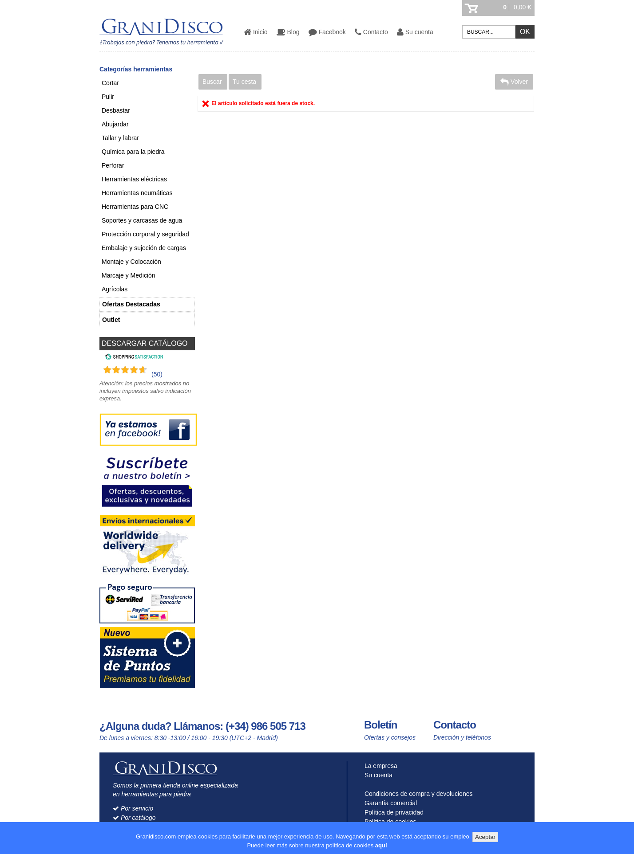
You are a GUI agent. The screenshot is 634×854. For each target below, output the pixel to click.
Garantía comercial (389, 803)
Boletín (380, 725)
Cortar (110, 82)
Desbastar (116, 110)
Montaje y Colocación (131, 261)
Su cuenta (415, 31)
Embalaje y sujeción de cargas (144, 247)
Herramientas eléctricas (134, 179)
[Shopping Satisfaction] (133, 357)
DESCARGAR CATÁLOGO (145, 343)
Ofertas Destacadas (131, 304)
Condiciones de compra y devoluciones (416, 793)
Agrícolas (114, 289)
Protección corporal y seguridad (145, 234)
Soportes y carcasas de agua (142, 220)
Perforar (113, 165)
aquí (381, 845)
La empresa (379, 765)
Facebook (327, 31)
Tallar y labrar (120, 137)
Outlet (111, 319)
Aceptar (485, 837)
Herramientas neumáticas (137, 192)
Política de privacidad (392, 812)
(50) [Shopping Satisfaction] (156, 374)
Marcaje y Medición (128, 275)
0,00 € (522, 7)
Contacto (371, 31)
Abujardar (115, 124)
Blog (288, 31)
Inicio (256, 31)
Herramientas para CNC (135, 206)
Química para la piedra (133, 151)
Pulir (108, 96)
